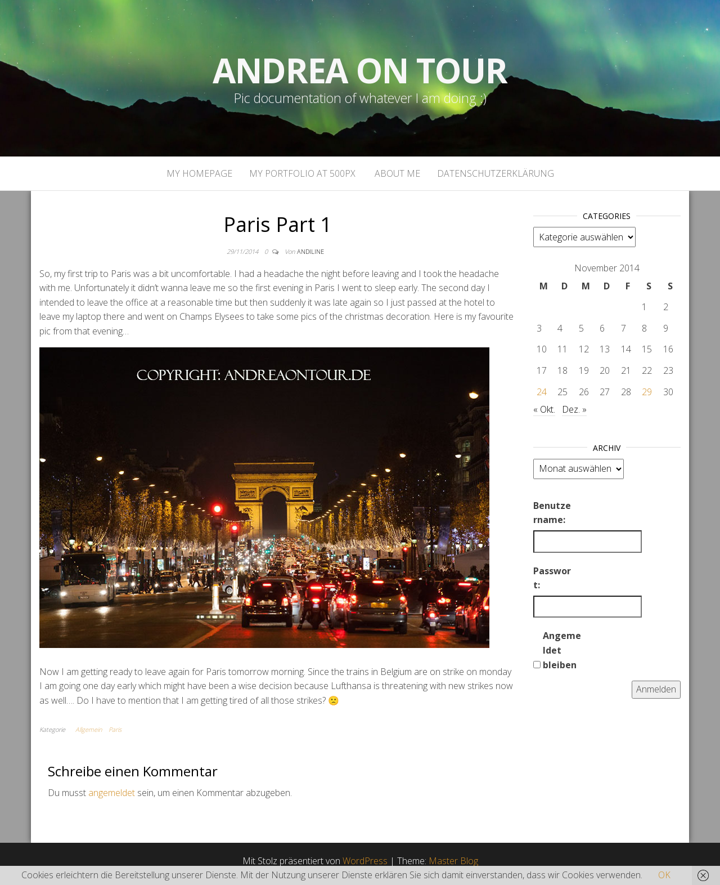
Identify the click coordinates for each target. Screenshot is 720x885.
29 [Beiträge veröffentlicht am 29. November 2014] (647, 392)
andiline (310, 251)
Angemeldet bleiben (562, 650)
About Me (396, 173)
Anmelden (656, 689)
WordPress (365, 861)
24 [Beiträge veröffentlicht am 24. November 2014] (542, 392)
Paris (115, 729)
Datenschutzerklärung (495, 173)
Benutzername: (552, 512)
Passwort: (552, 578)
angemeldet (111, 792)
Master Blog (453, 861)
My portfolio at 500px (302, 173)
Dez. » (574, 409)
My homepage (199, 173)
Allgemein (88, 729)
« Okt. (544, 409)
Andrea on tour (360, 70)
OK (664, 875)
